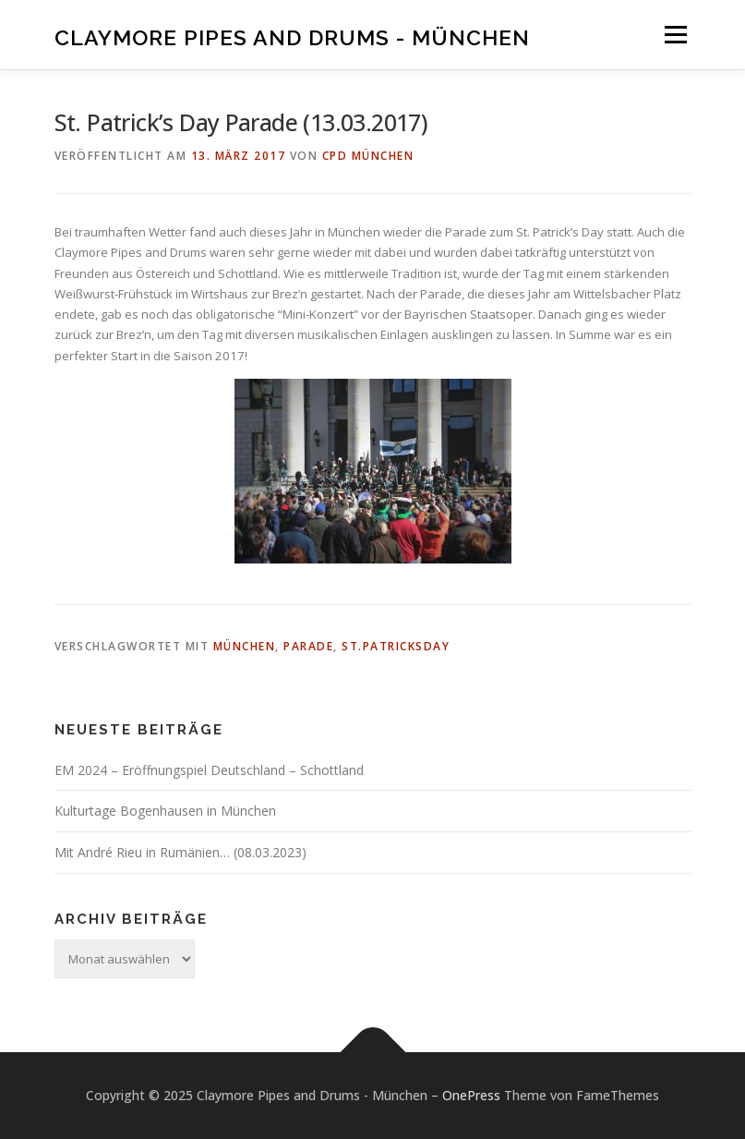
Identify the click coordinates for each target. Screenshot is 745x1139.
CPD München (368, 156)
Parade (308, 646)
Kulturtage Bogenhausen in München (165, 810)
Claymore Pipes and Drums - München (292, 36)
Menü (675, 34)
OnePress (471, 1095)
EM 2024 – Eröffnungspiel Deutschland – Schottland (209, 770)
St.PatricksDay (396, 646)
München (244, 646)
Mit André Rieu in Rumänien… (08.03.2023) (180, 852)
